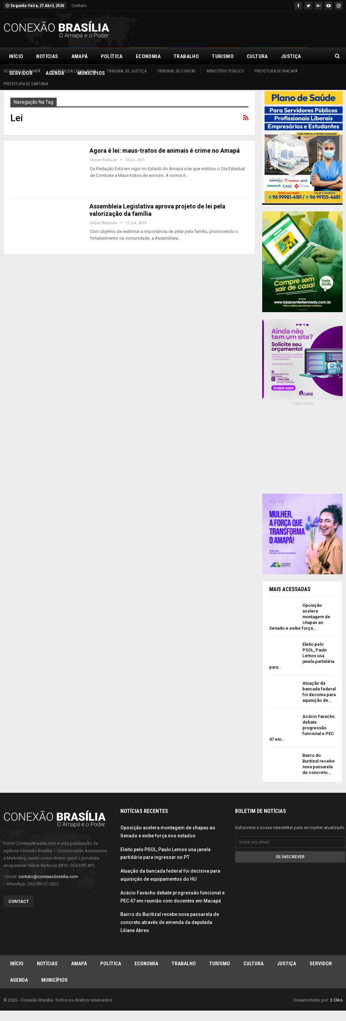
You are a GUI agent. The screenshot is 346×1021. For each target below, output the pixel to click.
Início (16, 56)
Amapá (79, 56)
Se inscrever (290, 859)
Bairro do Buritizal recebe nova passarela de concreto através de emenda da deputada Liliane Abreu (169, 924)
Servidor (320, 966)
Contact (18, 903)
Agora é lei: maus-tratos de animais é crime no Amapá (165, 150)
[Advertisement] (264, 28)
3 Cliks (336, 1002)
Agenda (19, 982)
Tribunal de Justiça (127, 71)
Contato (79, 5)
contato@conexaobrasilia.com (48, 878)
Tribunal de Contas (176, 71)
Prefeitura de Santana (25, 83)
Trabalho (186, 56)
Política (112, 56)
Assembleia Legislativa (73, 71)
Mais (287, 56)
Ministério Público (225, 71)
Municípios (54, 982)
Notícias (47, 56)
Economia (148, 56)
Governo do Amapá (21, 71)
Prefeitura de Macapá (275, 71)
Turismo (223, 56)
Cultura (257, 56)
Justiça (286, 966)
